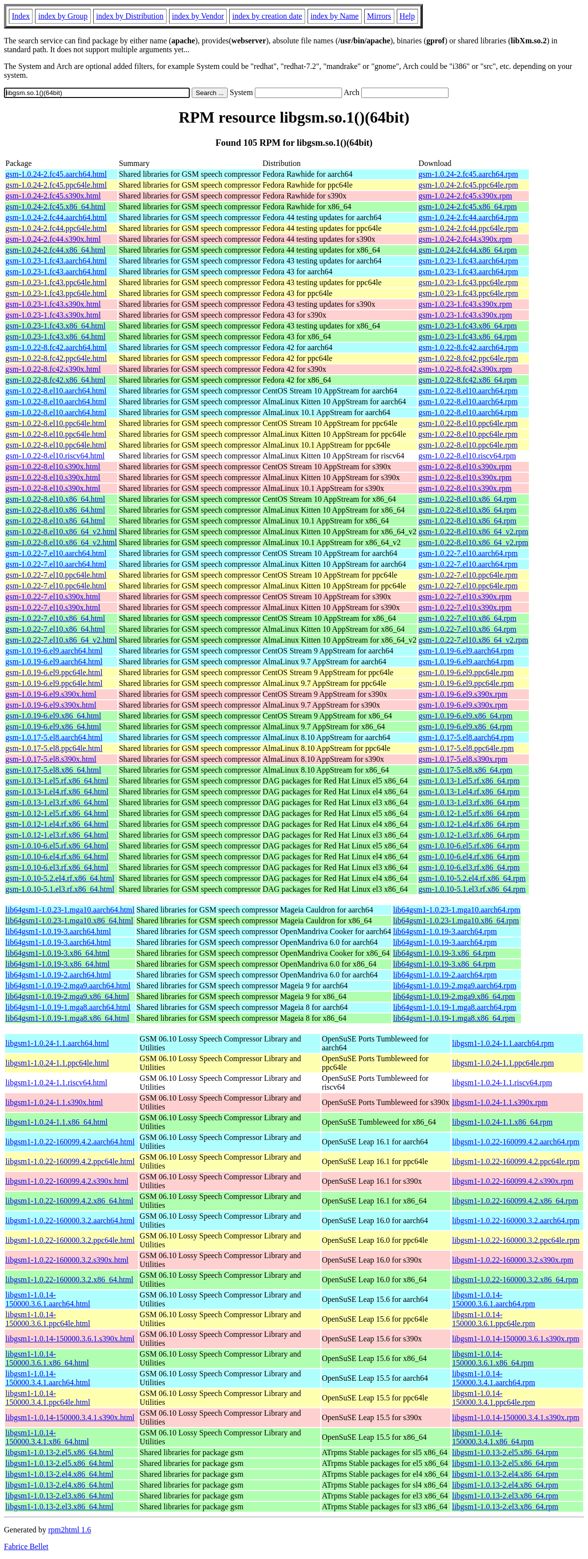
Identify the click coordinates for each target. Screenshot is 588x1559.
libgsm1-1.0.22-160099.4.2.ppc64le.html (70, 1161)
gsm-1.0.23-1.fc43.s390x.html (53, 304)
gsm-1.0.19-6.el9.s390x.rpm (463, 694)
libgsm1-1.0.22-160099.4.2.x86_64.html (69, 1201)
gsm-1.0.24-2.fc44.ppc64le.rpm (468, 228)
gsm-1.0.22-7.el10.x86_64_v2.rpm (473, 640)
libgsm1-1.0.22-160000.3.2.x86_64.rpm (515, 1279)
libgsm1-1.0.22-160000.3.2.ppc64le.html (70, 1240)
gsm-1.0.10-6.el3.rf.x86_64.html (56, 867)
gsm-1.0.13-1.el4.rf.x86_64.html (56, 791)
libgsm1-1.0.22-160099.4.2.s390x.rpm (512, 1181)
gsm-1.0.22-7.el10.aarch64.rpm (468, 553)
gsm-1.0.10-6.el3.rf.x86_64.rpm (468, 867)
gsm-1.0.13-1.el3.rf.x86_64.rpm (468, 802)
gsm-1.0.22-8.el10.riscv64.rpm (467, 456)
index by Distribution (130, 16)
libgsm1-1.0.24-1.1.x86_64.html (56, 1122)
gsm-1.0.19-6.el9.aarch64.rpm (466, 651)
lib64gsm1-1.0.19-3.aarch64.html (58, 931)
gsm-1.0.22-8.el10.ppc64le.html (55, 423)
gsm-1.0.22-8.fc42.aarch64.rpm (468, 347)
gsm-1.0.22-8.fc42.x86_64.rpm (467, 380)
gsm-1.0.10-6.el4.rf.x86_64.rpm (468, 856)
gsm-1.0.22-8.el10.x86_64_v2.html (61, 531)
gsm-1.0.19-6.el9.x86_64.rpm (465, 716)
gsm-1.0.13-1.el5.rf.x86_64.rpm (468, 781)
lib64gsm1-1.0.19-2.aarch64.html (58, 975)
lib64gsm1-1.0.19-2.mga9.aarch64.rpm (454, 985)
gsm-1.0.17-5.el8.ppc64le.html (54, 748)
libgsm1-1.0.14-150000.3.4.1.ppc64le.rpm (493, 1397)
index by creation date (267, 16)
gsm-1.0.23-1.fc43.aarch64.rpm (468, 261)
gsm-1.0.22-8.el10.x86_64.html (55, 499)
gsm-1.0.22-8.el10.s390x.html (52, 466)
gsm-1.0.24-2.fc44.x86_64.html (55, 250)
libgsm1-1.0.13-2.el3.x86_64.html (59, 1496)
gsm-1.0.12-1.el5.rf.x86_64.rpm (468, 813)
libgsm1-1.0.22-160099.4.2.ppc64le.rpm (516, 1161)
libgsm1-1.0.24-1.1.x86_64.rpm (502, 1122)
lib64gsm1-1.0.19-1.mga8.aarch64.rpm (454, 1007)
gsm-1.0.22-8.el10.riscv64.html (54, 456)
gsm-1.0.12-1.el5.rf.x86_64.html (56, 813)
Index (21, 16)
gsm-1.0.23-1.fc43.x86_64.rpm (467, 326)
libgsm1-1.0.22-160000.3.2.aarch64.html (70, 1220)
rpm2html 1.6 (69, 1530)
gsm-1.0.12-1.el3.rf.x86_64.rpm (468, 835)
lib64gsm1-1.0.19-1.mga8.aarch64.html (68, 1007)
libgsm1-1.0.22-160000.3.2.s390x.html (67, 1260)
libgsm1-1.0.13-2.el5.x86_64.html (59, 1452)
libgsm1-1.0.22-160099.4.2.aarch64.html (70, 1141)
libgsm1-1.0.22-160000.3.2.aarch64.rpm (516, 1220)
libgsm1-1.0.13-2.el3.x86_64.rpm (505, 1496)
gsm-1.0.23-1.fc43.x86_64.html (55, 326)
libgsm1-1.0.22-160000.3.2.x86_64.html (69, 1279)
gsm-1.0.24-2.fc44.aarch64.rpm (468, 217)
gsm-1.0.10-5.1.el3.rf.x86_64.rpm (471, 889)
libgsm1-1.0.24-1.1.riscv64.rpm (502, 1082)
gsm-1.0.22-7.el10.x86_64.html (55, 618)
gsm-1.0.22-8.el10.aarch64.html (55, 391)
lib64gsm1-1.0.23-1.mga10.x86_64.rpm (456, 920)
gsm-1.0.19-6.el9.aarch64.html (54, 651)
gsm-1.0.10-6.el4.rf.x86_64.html (56, 856)
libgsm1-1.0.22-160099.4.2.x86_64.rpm (515, 1201)
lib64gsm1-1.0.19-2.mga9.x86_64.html (67, 996)
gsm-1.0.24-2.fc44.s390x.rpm (465, 239)
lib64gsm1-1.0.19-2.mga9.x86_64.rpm (454, 996)
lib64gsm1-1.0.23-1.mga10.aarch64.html (70, 910)
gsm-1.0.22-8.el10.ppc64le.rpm (468, 423)
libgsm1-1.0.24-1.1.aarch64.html (57, 1043)
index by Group (62, 16)
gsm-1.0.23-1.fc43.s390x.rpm (465, 304)
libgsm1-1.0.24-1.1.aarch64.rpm (503, 1043)
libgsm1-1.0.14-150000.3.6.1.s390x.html (70, 1338)
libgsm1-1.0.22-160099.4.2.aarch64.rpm (516, 1141)
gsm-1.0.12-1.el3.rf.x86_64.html (56, 835)
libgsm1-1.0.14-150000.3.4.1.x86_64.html (47, 1437)
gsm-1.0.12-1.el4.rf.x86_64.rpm (468, 824)
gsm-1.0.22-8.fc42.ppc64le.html (56, 358)
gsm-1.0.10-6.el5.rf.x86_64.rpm (468, 846)
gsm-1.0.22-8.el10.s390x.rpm (465, 466)
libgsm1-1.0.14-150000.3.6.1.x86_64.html (47, 1358)
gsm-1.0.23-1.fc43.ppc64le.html (56, 282)
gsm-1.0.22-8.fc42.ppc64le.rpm (468, 358)
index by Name (335, 16)
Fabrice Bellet (26, 1546)
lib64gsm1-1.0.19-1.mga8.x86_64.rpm (454, 1018)
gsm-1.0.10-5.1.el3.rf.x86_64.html (59, 889)
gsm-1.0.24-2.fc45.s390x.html (53, 196)
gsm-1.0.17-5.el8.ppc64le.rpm (466, 748)
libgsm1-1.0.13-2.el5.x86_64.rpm (505, 1452)
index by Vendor (198, 16)
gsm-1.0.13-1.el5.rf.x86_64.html (56, 781)
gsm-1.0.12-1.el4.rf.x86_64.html (56, 824)
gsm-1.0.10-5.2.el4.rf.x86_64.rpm (471, 878)
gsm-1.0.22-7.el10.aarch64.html (55, 553)
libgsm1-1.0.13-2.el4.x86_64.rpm (505, 1474)
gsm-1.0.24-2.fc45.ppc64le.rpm (468, 185)
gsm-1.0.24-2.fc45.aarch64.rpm (468, 174)
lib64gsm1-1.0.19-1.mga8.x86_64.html (67, 1018)
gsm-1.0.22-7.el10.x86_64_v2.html (61, 640)
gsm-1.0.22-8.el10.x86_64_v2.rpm (473, 531)
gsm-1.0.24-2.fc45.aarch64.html (56, 174)
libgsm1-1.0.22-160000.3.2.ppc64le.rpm (516, 1240)
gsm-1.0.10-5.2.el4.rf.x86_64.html (59, 878)
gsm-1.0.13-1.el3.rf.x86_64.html (56, 802)
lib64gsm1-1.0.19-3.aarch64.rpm (445, 931)
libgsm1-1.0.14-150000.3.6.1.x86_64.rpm (493, 1358)
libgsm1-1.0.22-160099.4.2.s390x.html (67, 1181)
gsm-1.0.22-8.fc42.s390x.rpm (465, 369)
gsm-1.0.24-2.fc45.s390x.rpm (465, 196)
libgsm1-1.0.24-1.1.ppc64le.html (57, 1063)
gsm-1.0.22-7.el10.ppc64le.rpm (468, 575)
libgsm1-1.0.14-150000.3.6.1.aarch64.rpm (493, 1299)
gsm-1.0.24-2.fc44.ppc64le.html (56, 228)
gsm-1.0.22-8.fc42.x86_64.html (55, 380)
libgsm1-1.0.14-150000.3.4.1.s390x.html (70, 1417)
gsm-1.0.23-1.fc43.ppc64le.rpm (468, 282)
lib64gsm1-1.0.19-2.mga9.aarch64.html (68, 985)
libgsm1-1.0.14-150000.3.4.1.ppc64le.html (47, 1397)
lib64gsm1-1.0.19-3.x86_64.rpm (444, 953)
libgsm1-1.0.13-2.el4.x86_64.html (59, 1474)
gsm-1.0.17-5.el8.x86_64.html (53, 770)
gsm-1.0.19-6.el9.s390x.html (50, 694)
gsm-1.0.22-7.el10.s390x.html (52, 596)
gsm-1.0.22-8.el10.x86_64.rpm (467, 499)
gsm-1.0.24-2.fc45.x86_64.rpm (467, 206)
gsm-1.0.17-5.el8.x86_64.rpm (465, 770)
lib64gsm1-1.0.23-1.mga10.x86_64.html (69, 920)
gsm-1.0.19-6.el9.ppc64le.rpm (466, 672)
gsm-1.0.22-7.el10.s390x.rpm (465, 596)
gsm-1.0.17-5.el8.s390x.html (50, 759)
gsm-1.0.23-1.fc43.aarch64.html (56, 261)
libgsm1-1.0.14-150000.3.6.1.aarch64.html (47, 1299)
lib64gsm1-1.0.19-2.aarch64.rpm (445, 975)
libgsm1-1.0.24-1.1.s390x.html (54, 1102)
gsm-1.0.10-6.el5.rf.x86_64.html (56, 846)
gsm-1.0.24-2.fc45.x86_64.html (55, 206)
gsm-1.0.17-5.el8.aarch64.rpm (466, 737)
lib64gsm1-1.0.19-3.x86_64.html (57, 953)
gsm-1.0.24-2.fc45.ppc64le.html (56, 185)
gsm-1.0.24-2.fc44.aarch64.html (56, 217)
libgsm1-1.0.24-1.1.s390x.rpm (500, 1102)
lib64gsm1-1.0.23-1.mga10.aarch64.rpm (456, 910)
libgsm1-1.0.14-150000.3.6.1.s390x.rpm (515, 1338)
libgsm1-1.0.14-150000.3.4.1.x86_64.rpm (493, 1437)
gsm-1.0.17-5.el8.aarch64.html (54, 737)
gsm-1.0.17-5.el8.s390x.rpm (463, 759)
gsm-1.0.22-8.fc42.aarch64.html (56, 347)
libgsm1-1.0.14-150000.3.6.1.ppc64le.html (47, 1319)
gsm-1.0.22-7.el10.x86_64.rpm (467, 618)
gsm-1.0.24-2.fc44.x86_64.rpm (467, 250)
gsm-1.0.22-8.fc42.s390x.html (53, 369)
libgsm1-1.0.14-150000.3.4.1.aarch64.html (47, 1378)
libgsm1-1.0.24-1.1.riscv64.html (56, 1082)
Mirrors (379, 16)
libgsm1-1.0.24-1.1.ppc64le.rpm (503, 1063)
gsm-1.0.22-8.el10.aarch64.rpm (468, 391)
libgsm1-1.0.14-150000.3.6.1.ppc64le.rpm (493, 1319)
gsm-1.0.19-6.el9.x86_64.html (53, 716)
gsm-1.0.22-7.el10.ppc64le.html (55, 575)
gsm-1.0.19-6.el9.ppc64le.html (54, 672)
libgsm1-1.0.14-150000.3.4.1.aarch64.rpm (493, 1378)
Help (407, 16)
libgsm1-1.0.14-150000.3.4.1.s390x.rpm (515, 1417)
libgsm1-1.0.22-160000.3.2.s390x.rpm (512, 1260)
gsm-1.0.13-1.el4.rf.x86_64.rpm (468, 791)
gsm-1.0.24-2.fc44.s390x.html (53, 239)
